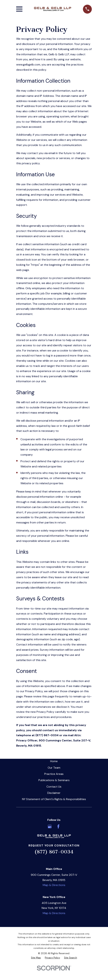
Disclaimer (53, 793)
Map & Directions (54, 885)
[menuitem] (36, 958)
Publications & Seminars (54, 780)
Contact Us (53, 786)
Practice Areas (54, 774)
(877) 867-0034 (54, 852)
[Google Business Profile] (50, 826)
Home (54, 761)
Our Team (54, 767)
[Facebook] (58, 826)
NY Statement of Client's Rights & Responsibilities (54, 799)
